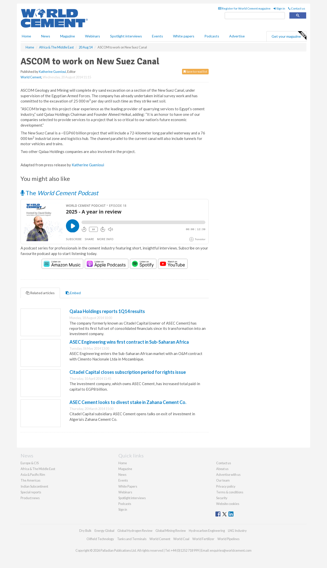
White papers (183, 36)
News (122, 475)
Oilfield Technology (100, 539)
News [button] (45, 36)
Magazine (67, 36)
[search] (255, 15)
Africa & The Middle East (38, 469)
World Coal (181, 539)
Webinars (92, 36)
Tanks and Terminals (131, 539)
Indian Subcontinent (34, 486)
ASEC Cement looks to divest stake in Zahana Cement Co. (127, 402)
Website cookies (227, 504)
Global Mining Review (170, 531)
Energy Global (104, 531)
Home (26, 36)
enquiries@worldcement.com (231, 550)
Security (221, 498)
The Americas (30, 480)
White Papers (127, 486)
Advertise (237, 36)
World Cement (31, 77)
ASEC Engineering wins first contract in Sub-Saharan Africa (129, 342)
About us (222, 469)
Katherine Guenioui (52, 72)
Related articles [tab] (40, 293)
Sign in (279, 8)
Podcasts (211, 36)
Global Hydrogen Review (134, 531)
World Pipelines (228, 539)
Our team (223, 480)
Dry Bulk (85, 531)
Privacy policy (225, 486)
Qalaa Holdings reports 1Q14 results (107, 311)
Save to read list (195, 71)
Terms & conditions (229, 492)
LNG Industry (237, 531)
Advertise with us (228, 475)
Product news (30, 498)
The (59, 192)
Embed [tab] (73, 293)
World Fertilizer (203, 539)
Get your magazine (289, 35)
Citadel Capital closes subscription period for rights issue (127, 372)
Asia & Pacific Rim (33, 475)
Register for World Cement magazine (244, 8)
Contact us (296, 8)
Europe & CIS (30, 463)
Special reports (31, 492)
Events (157, 36)
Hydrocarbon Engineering (207, 531)
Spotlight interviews (126, 36)
